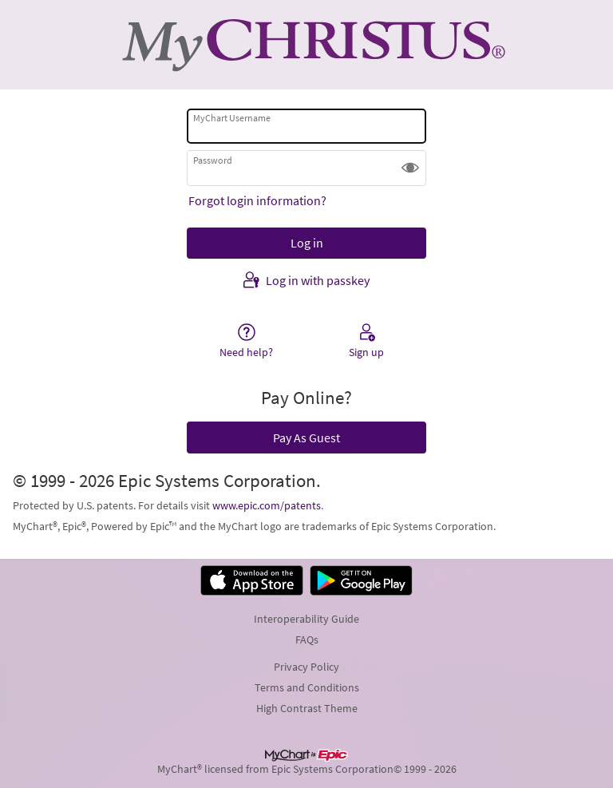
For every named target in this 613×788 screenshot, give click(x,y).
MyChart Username (232, 118)
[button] (410, 167)
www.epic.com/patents (266, 505)
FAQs (306, 639)
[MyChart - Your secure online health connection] (306, 44)
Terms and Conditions (307, 687)
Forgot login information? (257, 200)
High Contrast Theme (307, 708)
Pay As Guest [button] (306, 437)
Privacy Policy (306, 666)
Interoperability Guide (306, 619)
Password (212, 160)
